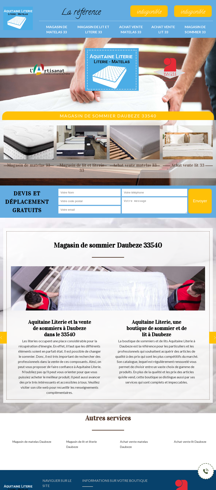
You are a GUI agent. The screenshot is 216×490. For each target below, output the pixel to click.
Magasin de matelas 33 (56, 29)
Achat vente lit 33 (163, 29)
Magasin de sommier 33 (195, 29)
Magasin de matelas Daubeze (31, 441)
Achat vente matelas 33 (131, 29)
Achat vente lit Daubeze (190, 441)
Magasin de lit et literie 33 (93, 29)
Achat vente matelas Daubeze (134, 444)
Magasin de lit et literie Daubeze (81, 444)
